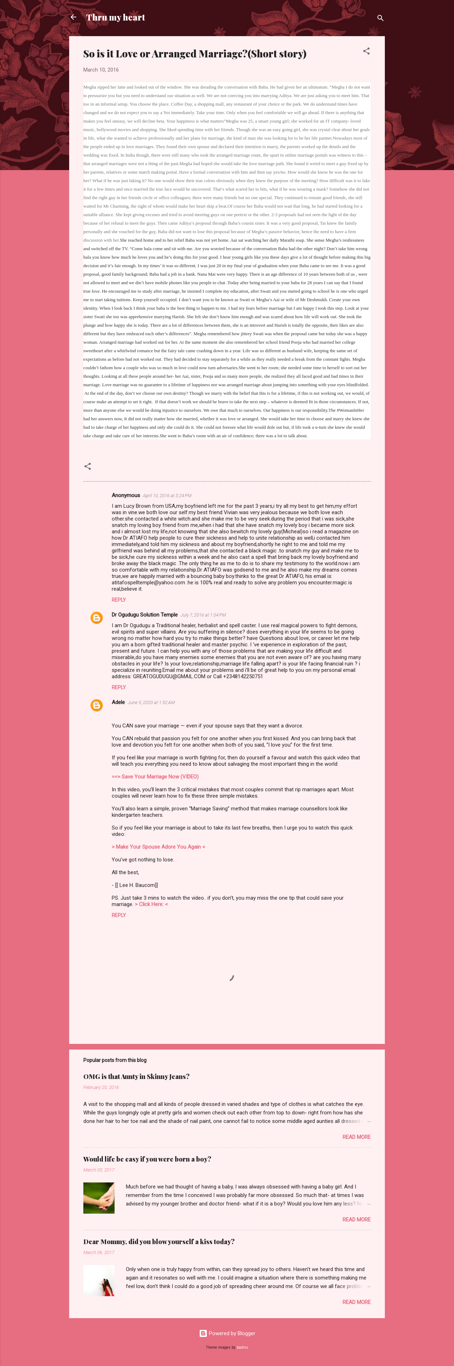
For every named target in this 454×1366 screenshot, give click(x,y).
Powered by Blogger (227, 1333)
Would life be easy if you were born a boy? (147, 1159)
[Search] (380, 19)
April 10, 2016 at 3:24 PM (167, 495)
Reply (119, 600)
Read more (357, 1137)
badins (242, 1347)
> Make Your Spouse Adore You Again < (158, 847)
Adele (118, 702)
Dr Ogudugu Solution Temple (145, 615)
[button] (366, 52)
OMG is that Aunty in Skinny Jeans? (136, 1076)
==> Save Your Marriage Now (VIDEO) (155, 777)
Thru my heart (115, 17)
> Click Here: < (151, 904)
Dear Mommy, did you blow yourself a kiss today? (159, 1241)
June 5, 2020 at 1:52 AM (151, 702)
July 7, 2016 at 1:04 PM (203, 615)
